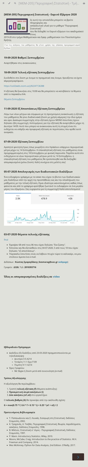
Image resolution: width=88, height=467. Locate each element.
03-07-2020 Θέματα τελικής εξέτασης (27, 234)
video (56, 276)
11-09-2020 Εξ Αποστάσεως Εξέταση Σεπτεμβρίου (34, 108)
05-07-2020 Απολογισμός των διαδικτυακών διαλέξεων (38, 171)
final (6, 239)
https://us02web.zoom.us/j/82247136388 (24, 86)
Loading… (46, 311)
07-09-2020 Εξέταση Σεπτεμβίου (23, 141)
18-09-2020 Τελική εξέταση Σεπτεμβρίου (29, 72)
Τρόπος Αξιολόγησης (15, 378)
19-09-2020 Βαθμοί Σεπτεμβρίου (24, 57)
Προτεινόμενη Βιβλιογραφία (19, 412)
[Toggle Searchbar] (15, 3)
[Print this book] (84, 3)
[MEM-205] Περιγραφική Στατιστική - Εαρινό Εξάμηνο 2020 (40, 14)
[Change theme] (9, 3)
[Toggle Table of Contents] (3, 3)
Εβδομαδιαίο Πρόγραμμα (17, 347)
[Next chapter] (78, 456)
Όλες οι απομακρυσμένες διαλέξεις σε (28, 276)
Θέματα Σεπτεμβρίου (14, 99)
